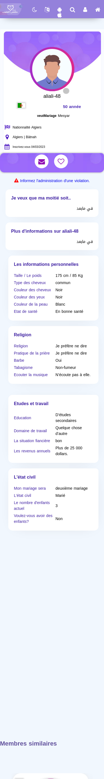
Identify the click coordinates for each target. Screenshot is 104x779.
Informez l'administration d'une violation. (55, 181)
